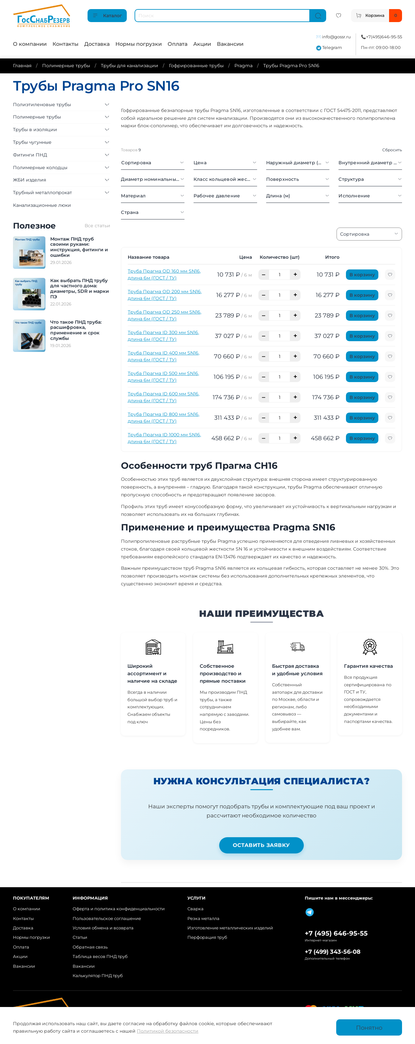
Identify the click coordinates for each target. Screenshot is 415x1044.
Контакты (65, 44)
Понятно (369, 1027)
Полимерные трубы (66, 65)
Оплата (177, 44)
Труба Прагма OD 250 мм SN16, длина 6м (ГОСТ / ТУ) (164, 315)
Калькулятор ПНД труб (98, 975)
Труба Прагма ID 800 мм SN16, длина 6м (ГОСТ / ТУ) (163, 417)
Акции (202, 44)
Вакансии (230, 44)
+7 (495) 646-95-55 (336, 933)
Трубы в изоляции (35, 129)
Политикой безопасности (167, 1031)
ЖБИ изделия (29, 180)
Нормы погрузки (138, 44)
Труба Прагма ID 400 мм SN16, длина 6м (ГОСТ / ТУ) (163, 356)
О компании (30, 44)
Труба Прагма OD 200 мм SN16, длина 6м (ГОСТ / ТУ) (165, 295)
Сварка (195, 908)
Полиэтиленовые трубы (42, 104)
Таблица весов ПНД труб (100, 956)
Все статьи (97, 226)
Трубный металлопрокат (42, 192)
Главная (22, 65)
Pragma (243, 65)
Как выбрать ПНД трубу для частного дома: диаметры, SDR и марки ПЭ (79, 289)
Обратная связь (90, 947)
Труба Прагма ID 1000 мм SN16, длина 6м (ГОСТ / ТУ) (164, 438)
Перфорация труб (207, 937)
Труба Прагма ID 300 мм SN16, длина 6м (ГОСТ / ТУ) (163, 335)
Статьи (80, 937)
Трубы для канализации (129, 65)
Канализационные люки (42, 205)
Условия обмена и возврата (103, 928)
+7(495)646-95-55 (384, 36)
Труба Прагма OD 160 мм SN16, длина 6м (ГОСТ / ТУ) (164, 274)
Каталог (107, 16)
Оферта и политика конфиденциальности (119, 908)
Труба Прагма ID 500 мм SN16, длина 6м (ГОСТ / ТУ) (163, 376)
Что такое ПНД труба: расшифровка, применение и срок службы (75, 330)
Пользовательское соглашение (107, 918)
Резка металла (203, 918)
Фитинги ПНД (30, 155)
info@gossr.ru (336, 36)
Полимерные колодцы (40, 167)
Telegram (329, 47)
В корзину (362, 275)
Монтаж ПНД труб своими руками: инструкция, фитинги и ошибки (79, 247)
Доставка (97, 44)
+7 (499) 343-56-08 (333, 951)
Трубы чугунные (32, 142)
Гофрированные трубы (196, 65)
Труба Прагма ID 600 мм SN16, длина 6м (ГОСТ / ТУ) (163, 397)
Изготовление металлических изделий (230, 928)
